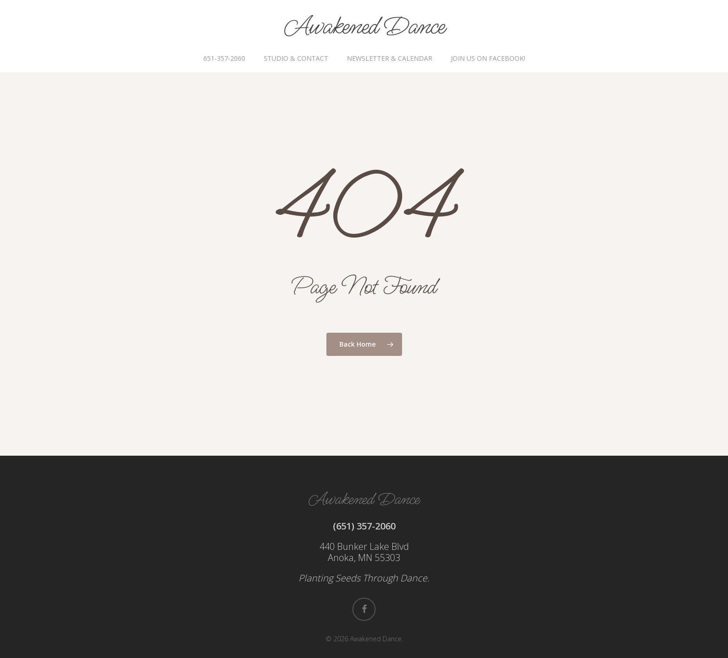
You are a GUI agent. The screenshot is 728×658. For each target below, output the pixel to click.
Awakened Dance (364, 27)
